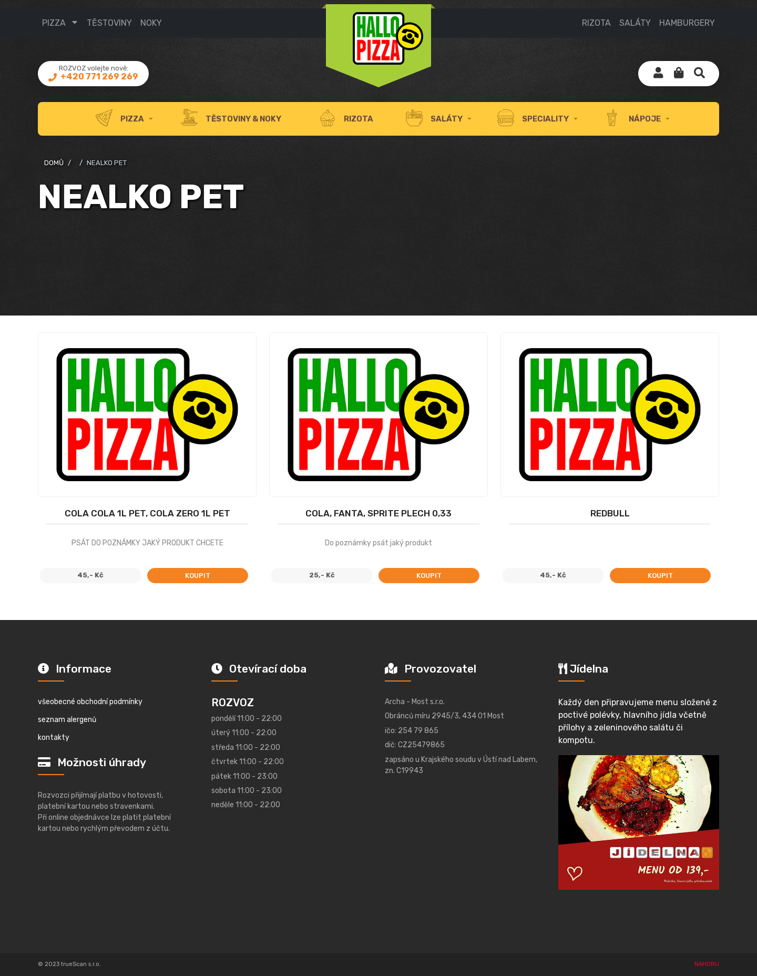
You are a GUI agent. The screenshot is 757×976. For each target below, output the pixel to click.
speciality (533, 119)
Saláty (434, 119)
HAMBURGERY (687, 23)
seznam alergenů (67, 719)
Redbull (610, 513)
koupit (197, 576)
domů (54, 163)
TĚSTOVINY (109, 23)
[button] (678, 73)
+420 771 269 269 (98, 77)
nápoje (631, 119)
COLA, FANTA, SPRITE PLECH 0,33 (378, 513)
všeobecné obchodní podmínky (90, 701)
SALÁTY (635, 23)
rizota (346, 119)
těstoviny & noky (231, 119)
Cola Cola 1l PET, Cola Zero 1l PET (147, 513)
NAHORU (706, 964)
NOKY (151, 23)
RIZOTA (596, 23)
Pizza (54, 23)
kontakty (53, 737)
